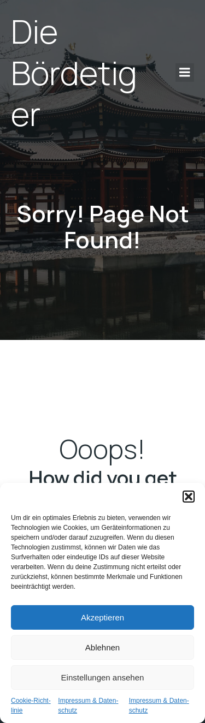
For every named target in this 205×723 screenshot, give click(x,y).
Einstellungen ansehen (102, 677)
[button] (188, 496)
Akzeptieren (102, 617)
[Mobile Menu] (184, 72)
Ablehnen (102, 647)
